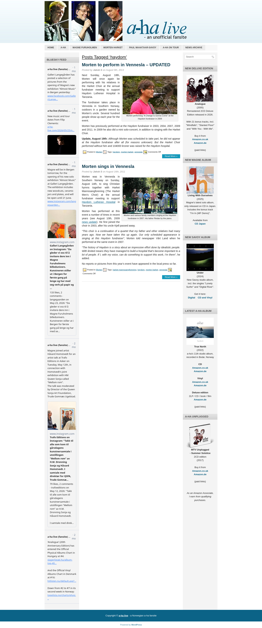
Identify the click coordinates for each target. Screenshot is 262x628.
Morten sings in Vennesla (108, 166)
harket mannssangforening (124, 270)
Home (50, 47)
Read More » (171, 156)
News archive (193, 47)
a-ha (63, 47)
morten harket (127, 152)
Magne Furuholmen (85, 47)
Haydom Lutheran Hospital (98, 202)
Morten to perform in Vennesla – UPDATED (126, 64)
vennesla (138, 152)
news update (89, 222)
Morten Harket (112, 47)
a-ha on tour (171, 47)
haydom (116, 152)
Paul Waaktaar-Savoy (142, 47)
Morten (99, 152)
